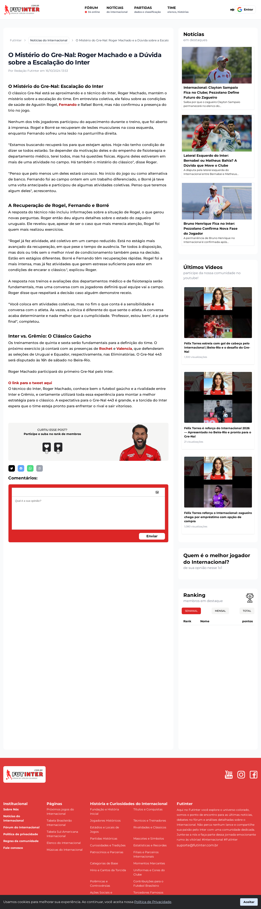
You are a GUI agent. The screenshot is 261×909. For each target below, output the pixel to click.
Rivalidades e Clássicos (149, 827)
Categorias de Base (104, 863)
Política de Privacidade (152, 902)
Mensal (220, 610)
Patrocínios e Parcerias (106, 852)
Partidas (147, 10)
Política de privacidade (20, 834)
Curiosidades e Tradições (108, 845)
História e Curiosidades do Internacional (128, 803)
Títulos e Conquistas (148, 809)
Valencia (124, 348)
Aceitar (248, 902)
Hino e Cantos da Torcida (108, 870)
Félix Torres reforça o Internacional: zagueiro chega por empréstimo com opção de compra (218, 517)
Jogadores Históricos (105, 820)
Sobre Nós (11, 809)
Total (247, 610)
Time (178, 10)
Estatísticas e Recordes (150, 845)
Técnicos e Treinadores (149, 820)
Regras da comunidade (21, 841)
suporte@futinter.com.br (197, 845)
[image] (157, 492)
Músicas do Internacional (65, 850)
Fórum (92, 10)
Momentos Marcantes (149, 863)
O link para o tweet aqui (30, 383)
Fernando (68, 105)
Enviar (152, 536)
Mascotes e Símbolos (148, 838)
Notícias (117, 10)
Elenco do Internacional (64, 843)
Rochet (105, 348)
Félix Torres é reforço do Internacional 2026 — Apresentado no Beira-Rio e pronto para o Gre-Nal (217, 432)
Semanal (191, 610)
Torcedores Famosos (148, 892)
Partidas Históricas (103, 838)
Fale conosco (13, 848)
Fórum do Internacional (21, 827)
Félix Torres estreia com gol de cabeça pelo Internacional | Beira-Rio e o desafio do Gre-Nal (217, 348)
